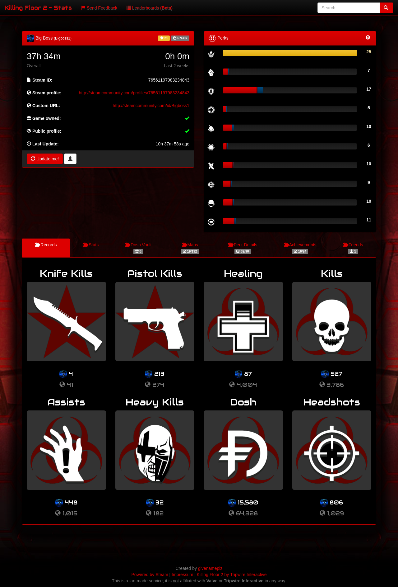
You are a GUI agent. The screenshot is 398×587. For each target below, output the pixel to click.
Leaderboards (150, 7)
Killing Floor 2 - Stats (38, 7)
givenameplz (210, 568)
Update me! (45, 158)
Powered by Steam (149, 574)
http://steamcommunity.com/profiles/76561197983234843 (134, 92)
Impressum (182, 574)
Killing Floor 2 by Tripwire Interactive (232, 574)
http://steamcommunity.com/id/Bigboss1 (151, 105)
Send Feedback (99, 7)
